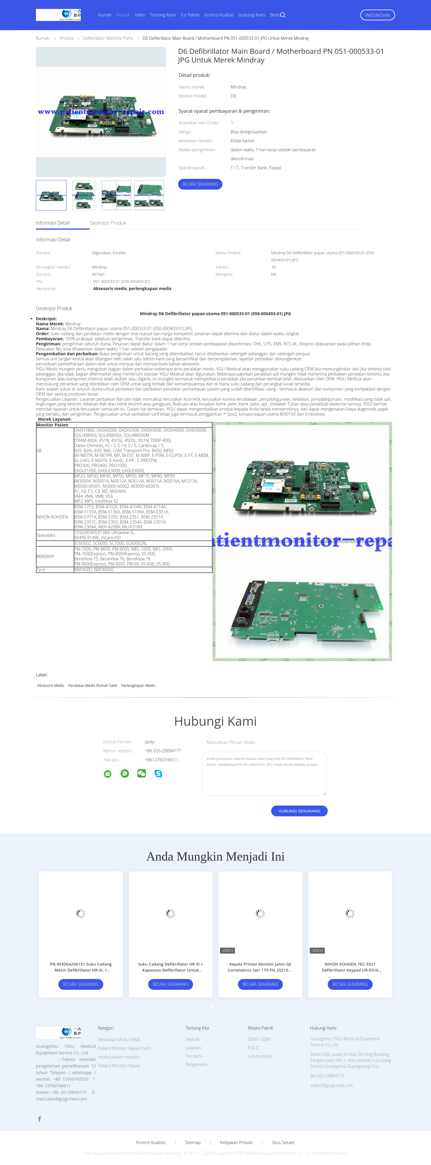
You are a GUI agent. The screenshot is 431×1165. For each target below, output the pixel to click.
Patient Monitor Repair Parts (124, 1048)
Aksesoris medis (50, 685)
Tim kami (194, 1056)
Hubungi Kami (252, 15)
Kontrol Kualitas (219, 15)
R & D (253, 1047)
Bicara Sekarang (200, 184)
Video (140, 15)
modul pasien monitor (119, 1057)
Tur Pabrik (190, 15)
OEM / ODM (259, 1039)
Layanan (193, 1047)
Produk (123, 15)
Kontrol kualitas (151, 1142)
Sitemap (193, 1142)
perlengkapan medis (138, 685)
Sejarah (193, 1039)
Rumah (105, 15)
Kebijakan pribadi (236, 1142)
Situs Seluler (283, 1142)
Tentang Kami (163, 15)
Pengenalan (197, 1064)
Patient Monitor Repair (119, 1065)
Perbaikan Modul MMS (119, 1039)
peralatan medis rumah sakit (92, 685)
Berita (275, 15)
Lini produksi (260, 1056)
